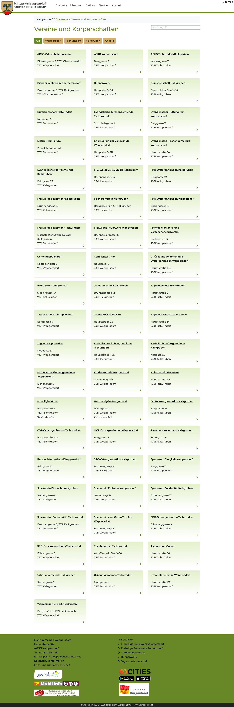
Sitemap (228, 1)
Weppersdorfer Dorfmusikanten (57, 604)
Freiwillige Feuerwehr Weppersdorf (116, 227)
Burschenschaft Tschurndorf (54, 112)
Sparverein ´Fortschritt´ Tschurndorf (60, 517)
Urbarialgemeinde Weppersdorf (170, 575)
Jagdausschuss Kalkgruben (111, 285)
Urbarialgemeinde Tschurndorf (113, 575)
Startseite (61, 5)
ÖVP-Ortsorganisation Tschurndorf (58, 430)
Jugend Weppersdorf (50, 343)
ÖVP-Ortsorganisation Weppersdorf (116, 430)
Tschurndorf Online (162, 546)
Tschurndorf (73, 40)
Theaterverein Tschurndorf (110, 546)
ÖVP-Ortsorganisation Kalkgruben (172, 401)
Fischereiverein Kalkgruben (111, 198)
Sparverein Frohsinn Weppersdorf (115, 488)
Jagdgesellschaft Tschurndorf (169, 314)
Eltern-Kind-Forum (49, 140)
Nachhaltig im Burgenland (110, 401)
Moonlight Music (47, 401)
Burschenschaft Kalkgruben (168, 83)
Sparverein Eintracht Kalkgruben (57, 488)
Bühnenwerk (102, 83)
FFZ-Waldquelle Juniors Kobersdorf (116, 169)
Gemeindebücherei (49, 256)
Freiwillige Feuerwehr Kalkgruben (58, 198)
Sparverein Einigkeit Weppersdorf (172, 459)
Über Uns (75, 5)
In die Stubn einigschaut (52, 285)
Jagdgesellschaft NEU (107, 314)
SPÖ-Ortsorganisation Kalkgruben (115, 459)
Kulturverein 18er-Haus (165, 372)
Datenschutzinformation (49, 660)
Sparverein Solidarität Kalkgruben (172, 488)
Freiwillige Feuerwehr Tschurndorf (58, 227)
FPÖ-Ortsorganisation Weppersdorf (172, 198)
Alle (38, 40)
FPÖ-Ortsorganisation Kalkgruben (172, 169)
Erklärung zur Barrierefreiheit (52, 665)
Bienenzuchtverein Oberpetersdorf (59, 83)
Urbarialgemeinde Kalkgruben (56, 575)
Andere (109, 40)
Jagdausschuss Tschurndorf (168, 285)
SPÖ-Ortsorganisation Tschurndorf (172, 517)
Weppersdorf (53, 40)
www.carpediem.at (143, 705)
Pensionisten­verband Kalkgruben (171, 430)
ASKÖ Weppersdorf (106, 54)
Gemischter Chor (104, 256)
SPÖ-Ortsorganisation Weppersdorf (59, 546)
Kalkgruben (93, 40)
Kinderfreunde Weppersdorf (111, 372)
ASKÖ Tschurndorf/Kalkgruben (170, 54)
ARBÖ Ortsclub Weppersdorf (55, 54)
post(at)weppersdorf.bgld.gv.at (62, 656)
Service (103, 5)
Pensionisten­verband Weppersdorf (58, 459)
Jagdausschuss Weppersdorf (55, 314)
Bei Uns (90, 5)
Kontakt (116, 5)
